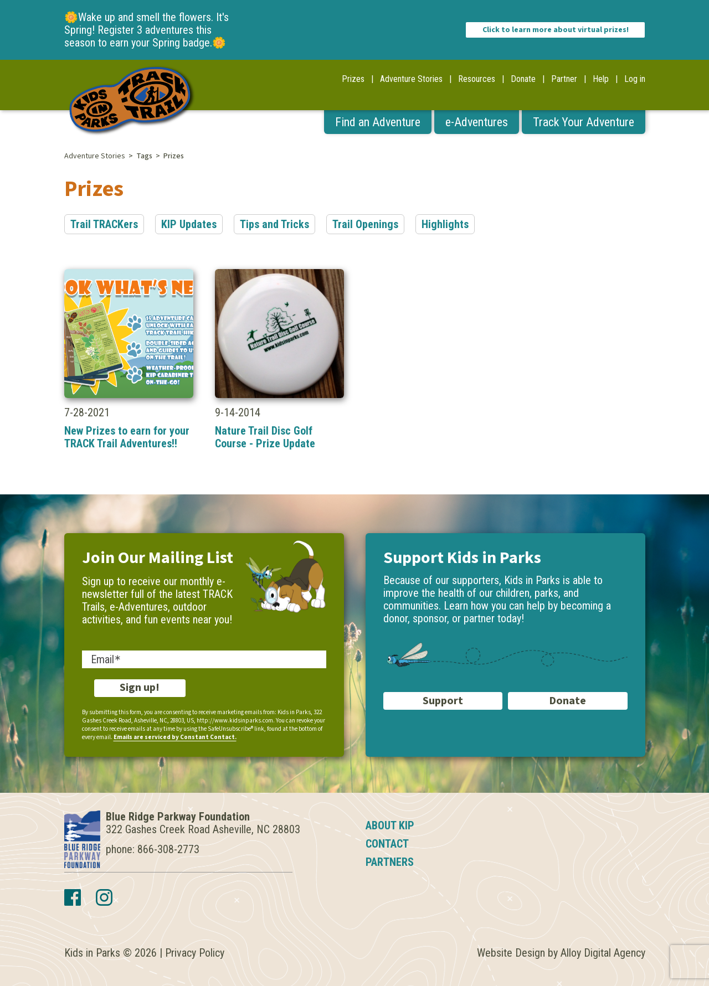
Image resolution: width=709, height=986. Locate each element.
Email (102, 659)
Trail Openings (365, 224)
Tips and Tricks (274, 224)
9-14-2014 (279, 359)
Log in (634, 79)
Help (601, 79)
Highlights (445, 224)
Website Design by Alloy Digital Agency (561, 952)
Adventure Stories (411, 79)
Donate (523, 79)
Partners (390, 862)
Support (443, 701)
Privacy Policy (194, 952)
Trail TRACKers (104, 224)
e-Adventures (476, 122)
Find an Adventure (377, 122)
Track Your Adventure (583, 122)
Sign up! (140, 687)
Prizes (353, 79)
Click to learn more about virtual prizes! (555, 29)
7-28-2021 (128, 359)
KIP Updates (189, 224)
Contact (387, 843)
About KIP (390, 825)
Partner (564, 79)
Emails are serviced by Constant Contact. (175, 737)
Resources (476, 79)
